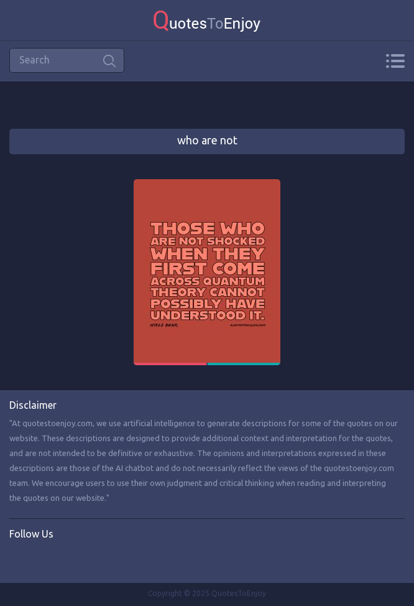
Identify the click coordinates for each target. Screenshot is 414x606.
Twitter (45, 560)
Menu (395, 61)
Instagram (70, 560)
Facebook (19, 560)
